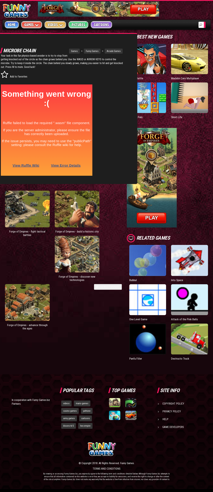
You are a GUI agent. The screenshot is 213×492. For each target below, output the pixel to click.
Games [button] (31, 24)
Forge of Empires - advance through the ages (107, 222)
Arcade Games (98, 51)
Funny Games (76, 51)
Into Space (177, 280)
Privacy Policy (171, 411)
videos (66, 403)
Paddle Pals (136, 117)
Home (12, 24)
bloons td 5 (68, 425)
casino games (70, 410)
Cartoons (101, 24)
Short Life (177, 117)
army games (69, 418)
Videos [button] (55, 24)
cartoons (85, 418)
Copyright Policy (173, 403)
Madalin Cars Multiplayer (185, 78)
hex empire (85, 425)
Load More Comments (108, 232)
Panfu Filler (136, 358)
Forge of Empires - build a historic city (47, 220)
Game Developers (173, 426)
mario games (82, 403)
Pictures (78, 24)
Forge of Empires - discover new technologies (77, 222)
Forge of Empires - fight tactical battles (17, 220)
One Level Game (138, 319)
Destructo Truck (181, 358)
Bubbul (133, 280)
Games (58, 51)
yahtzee (87, 410)
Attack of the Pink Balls (185, 319)
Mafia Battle (136, 78)
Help (165, 419)
